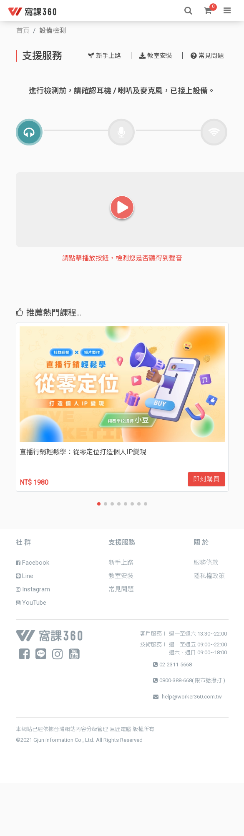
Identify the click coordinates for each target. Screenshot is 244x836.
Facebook (32, 562)
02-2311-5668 (175, 664)
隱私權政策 (209, 576)
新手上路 (104, 56)
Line (24, 576)
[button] (99, 504)
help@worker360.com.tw (192, 696)
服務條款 (206, 562)
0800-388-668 (175, 680)
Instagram (33, 589)
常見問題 (207, 56)
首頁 (23, 31)
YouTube (31, 602)
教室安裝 (155, 56)
